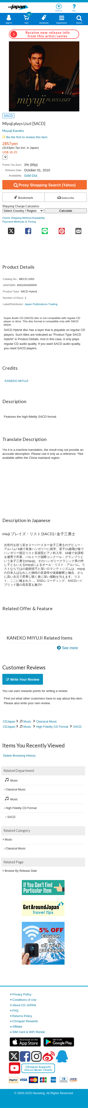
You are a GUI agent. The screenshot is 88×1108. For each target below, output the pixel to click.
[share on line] (45, 229)
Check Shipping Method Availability (23, 217)
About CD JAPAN (24, 1005)
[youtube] (14, 1068)
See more (70, 648)
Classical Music (46, 721)
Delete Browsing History (19, 755)
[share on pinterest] (61, 229)
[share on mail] (78, 229)
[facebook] (25, 1056)
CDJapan (9, 721)
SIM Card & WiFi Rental (28, 1032)
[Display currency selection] (5, 157)
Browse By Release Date (21, 870)
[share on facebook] (28, 229)
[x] (14, 1056)
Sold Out (30, 175)
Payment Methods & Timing (19, 221)
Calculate (65, 210)
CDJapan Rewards (25, 1021)
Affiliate (17, 1026)
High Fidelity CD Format (52, 726)
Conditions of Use (24, 1000)
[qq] (62, 1056)
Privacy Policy (21, 994)
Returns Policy (22, 1016)
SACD (77, 726)
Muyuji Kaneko (13, 131)
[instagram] (36, 1056)
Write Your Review (22, 679)
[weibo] (48, 1056)
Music (27, 721)
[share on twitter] (11, 229)
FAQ (15, 1010)
